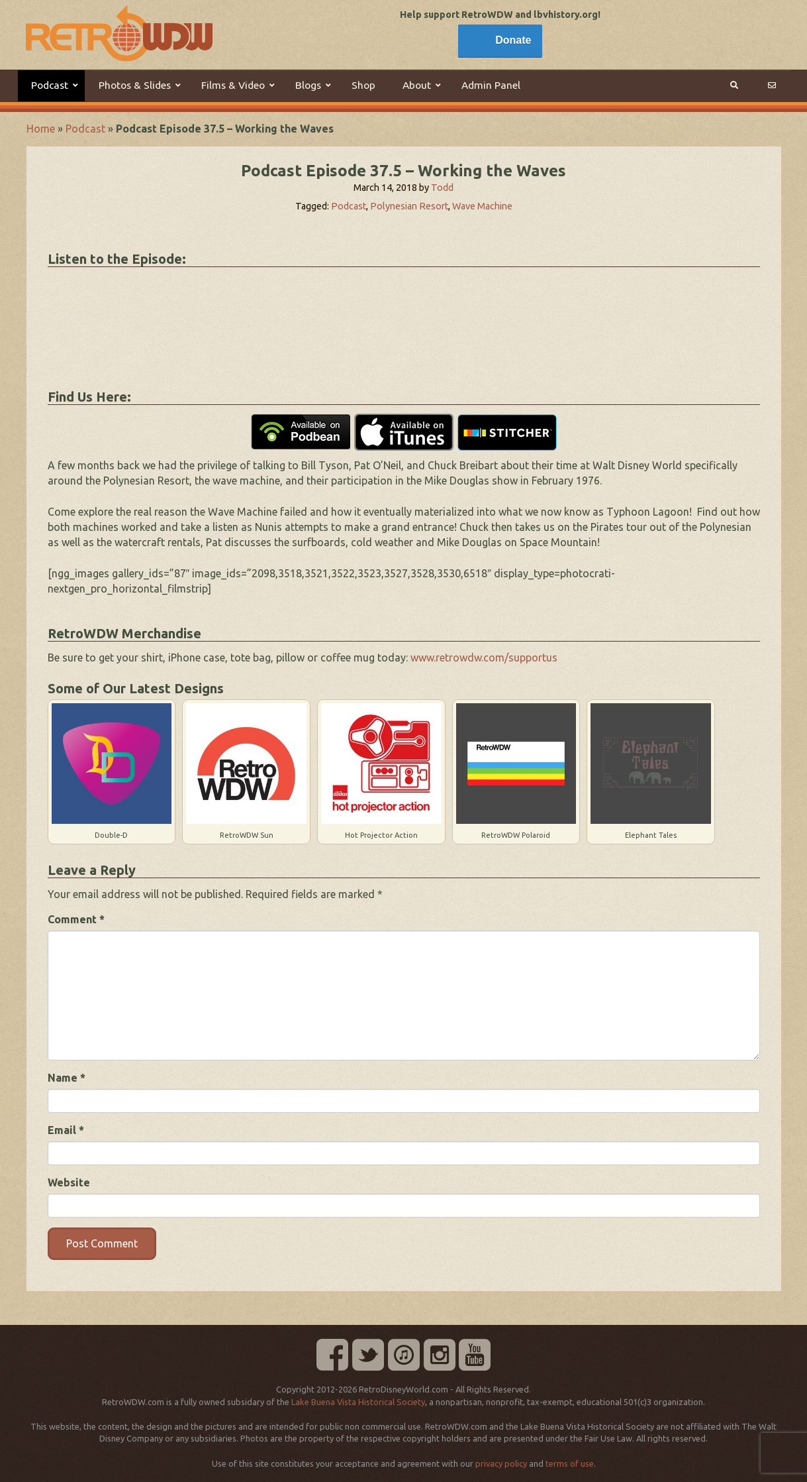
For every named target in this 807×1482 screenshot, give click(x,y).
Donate (513, 40)
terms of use (570, 1463)
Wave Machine (482, 206)
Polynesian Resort (409, 206)
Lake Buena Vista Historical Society (358, 1401)
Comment (76, 919)
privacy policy (501, 1463)
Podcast (85, 129)
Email (66, 1130)
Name (66, 1078)
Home (40, 129)
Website (69, 1182)
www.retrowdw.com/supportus (483, 657)
